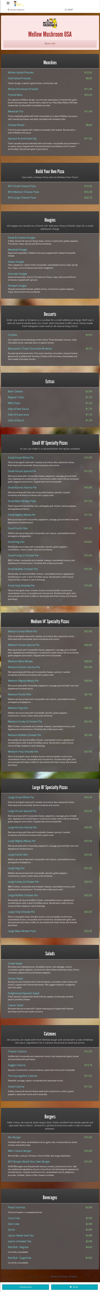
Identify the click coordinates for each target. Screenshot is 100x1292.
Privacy (73, 1276)
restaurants (25, 1287)
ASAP (70, 9)
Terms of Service (59, 1276)
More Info (50, 43)
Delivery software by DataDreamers (50, 1281)
